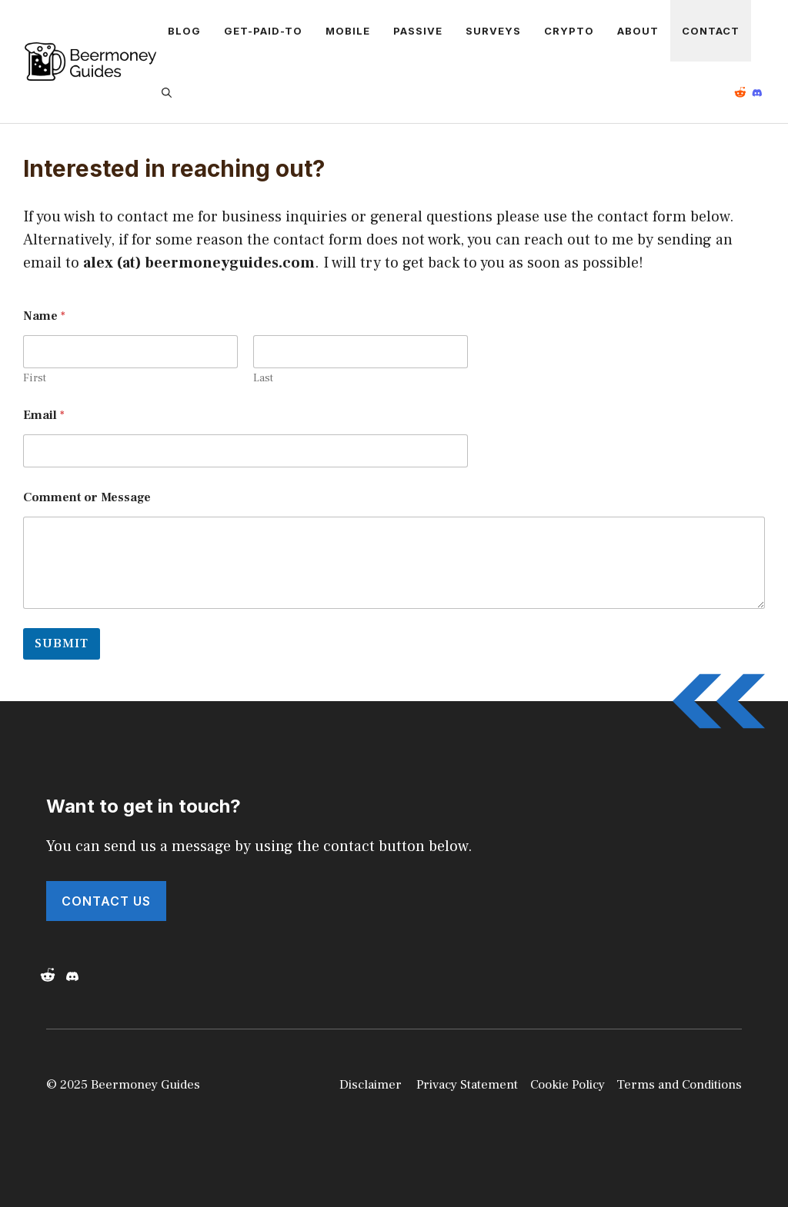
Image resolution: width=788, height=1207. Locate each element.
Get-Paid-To (263, 31)
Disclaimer (370, 1084)
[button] (169, 92)
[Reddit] (743, 92)
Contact (711, 31)
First (34, 378)
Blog (184, 31)
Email (44, 415)
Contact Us (106, 901)
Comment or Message (87, 497)
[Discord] (75, 976)
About (638, 31)
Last (263, 378)
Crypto (569, 31)
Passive (417, 31)
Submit (61, 643)
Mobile (348, 31)
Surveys (493, 31)
